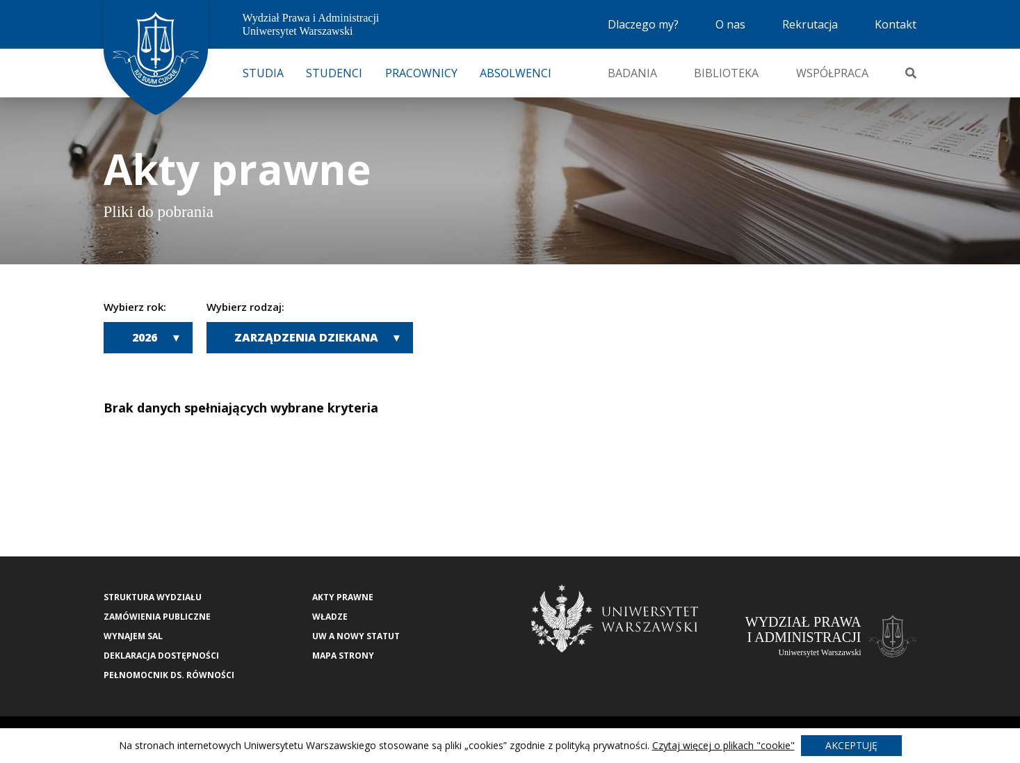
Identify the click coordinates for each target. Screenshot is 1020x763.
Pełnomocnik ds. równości (169, 675)
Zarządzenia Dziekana (306, 337)
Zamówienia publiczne (157, 617)
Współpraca (832, 73)
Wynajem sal (133, 636)
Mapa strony (343, 655)
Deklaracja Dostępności (161, 655)
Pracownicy (421, 73)
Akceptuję (851, 745)
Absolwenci (515, 73)
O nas (730, 24)
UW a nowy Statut (356, 636)
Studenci (334, 73)
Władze (330, 617)
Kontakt (895, 24)
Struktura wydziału (153, 597)
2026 (144, 337)
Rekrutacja (810, 24)
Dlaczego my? (643, 24)
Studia (263, 73)
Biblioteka (726, 73)
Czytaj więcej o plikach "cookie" (723, 745)
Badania (632, 73)
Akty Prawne (342, 597)
